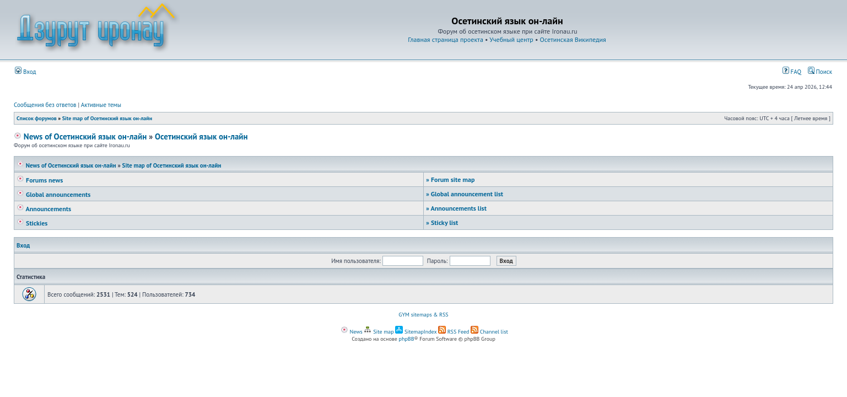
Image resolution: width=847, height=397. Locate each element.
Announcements (44, 209)
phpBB (406, 338)
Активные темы (101, 105)
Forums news (40, 180)
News (352, 331)
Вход (25, 72)
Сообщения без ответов (45, 105)
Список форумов (37, 118)
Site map (378, 331)
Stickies (32, 223)
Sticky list (442, 222)
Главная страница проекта (445, 39)
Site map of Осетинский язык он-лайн (107, 118)
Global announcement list (464, 194)
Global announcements (53, 194)
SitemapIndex (415, 331)
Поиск (820, 72)
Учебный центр (511, 39)
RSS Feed (454, 331)
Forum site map (450, 179)
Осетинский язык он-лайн (201, 136)
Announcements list (456, 208)
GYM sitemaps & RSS (423, 314)
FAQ (792, 72)
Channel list (489, 331)
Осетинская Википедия (573, 39)
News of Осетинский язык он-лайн (80, 136)
